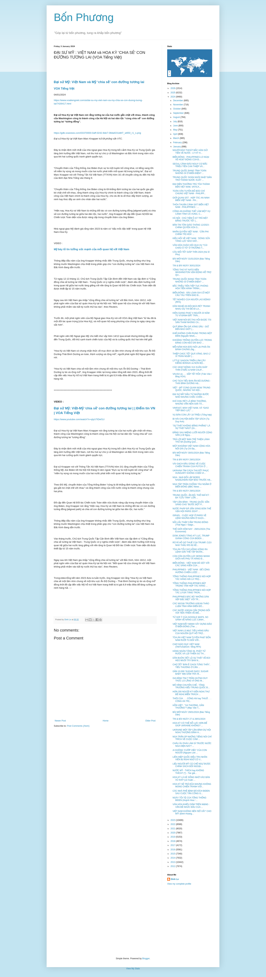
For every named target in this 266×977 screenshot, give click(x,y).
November (178, 104)
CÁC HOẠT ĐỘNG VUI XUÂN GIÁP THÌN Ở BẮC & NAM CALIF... (190, 368)
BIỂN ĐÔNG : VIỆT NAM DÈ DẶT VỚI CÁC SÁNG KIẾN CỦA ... (191, 564)
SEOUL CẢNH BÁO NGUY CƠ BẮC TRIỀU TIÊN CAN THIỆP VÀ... (190, 165)
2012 (173, 866)
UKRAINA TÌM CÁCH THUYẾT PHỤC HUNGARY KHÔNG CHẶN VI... (191, 471)
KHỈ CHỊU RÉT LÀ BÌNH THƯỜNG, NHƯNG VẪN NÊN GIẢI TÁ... (190, 402)
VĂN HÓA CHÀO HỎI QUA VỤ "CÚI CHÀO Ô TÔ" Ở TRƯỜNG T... (190, 246)
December (178, 100)
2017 (173, 845)
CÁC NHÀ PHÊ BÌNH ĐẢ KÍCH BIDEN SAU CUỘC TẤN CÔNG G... (191, 792)
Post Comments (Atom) (78, 726)
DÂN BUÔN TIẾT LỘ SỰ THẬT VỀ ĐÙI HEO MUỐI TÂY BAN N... (191, 659)
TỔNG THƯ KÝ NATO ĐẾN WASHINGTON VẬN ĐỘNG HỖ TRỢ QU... (192, 272)
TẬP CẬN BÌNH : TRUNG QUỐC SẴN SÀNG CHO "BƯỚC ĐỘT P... (191, 503)
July (175, 121)
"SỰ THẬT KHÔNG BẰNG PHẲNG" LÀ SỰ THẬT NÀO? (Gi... (191, 426)
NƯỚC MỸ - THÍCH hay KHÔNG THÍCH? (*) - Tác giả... (188, 771)
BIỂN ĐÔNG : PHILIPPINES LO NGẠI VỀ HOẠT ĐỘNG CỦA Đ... (191, 158)
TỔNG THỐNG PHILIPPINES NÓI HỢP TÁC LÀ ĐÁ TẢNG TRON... (192, 591)
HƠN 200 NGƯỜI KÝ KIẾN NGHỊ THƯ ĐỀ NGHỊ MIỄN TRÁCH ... (191, 692)
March (176, 138)
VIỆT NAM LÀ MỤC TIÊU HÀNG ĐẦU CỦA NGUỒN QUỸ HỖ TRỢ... (191, 631)
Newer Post (60, 720)
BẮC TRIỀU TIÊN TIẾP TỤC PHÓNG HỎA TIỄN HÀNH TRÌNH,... (190, 287)
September (178, 113)
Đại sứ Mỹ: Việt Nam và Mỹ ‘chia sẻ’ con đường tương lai (99, 82)
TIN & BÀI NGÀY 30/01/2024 (186, 265)
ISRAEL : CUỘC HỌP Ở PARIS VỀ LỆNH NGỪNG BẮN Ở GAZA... (189, 516)
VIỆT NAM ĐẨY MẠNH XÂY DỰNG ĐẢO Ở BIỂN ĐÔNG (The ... (192, 625)
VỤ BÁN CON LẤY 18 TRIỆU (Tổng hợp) (192, 414)
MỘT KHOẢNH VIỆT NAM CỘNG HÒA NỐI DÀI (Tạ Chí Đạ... (191, 447)
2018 (173, 841)
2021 (173, 828)
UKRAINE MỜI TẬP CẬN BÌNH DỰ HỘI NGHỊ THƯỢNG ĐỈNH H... (192, 731)
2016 (173, 849)
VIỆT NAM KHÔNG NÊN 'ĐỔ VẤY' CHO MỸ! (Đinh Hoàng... (192, 812)
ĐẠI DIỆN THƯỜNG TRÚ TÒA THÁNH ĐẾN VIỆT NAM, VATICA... (191, 185)
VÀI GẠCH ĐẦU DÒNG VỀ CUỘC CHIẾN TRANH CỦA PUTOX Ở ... (190, 465)
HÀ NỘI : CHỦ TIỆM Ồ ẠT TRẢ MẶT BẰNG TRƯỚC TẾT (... (190, 219)
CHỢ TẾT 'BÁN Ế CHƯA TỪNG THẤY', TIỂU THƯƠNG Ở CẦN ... (191, 665)
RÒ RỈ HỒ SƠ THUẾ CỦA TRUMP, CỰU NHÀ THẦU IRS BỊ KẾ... (192, 543)
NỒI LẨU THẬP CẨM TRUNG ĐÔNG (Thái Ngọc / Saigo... (190, 523)
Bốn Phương (84, 17)
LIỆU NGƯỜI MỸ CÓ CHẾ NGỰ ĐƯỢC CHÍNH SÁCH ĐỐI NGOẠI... (192, 765)
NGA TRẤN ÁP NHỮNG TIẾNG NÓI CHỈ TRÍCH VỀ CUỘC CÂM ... (192, 737)
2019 (173, 837)
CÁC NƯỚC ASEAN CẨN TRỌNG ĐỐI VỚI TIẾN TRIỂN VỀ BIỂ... (191, 611)
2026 (173, 88)
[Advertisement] (133, 921)
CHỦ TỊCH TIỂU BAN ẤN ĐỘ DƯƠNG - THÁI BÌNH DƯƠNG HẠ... (192, 382)
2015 (173, 853)
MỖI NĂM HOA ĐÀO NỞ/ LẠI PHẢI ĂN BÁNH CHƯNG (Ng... (191, 348)
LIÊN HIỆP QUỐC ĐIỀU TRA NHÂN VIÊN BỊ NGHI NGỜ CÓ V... (190, 758)
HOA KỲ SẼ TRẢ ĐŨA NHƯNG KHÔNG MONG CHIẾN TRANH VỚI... (192, 785)
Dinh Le (68, 619)
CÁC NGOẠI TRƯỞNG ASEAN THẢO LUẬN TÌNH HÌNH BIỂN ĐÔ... (191, 604)
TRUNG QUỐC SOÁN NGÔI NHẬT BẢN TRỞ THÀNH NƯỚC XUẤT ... (192, 178)
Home (106, 720)
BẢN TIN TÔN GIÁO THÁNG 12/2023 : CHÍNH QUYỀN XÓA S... (191, 226)
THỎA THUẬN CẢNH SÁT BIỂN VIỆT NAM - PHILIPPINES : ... (191, 205)
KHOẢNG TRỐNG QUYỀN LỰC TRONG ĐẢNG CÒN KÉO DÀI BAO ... (192, 341)
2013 (173, 862)
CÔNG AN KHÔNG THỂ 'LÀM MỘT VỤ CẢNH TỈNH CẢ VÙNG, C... (191, 212)
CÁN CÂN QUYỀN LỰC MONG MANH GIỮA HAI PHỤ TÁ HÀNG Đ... (191, 557)
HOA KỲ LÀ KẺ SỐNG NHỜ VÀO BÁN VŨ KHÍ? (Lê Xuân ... (191, 778)
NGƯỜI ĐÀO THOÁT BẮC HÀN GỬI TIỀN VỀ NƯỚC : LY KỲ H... (190, 151)
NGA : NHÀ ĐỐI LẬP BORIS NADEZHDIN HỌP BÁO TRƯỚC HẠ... (192, 478)
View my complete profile (179, 884)
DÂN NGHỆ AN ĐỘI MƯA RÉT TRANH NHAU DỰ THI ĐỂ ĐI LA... (191, 307)
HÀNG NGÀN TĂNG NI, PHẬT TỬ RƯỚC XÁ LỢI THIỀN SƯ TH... (189, 652)
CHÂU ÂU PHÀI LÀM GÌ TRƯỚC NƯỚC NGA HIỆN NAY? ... (192, 744)
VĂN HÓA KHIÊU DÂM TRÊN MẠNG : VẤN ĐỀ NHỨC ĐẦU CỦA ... (191, 805)
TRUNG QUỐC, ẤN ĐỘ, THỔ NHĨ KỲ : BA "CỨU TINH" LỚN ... (191, 496)
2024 (173, 96)
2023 (173, 820)
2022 (173, 824)
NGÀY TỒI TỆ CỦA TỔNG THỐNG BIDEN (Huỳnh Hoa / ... (189, 798)
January (177, 146)
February (177, 142)
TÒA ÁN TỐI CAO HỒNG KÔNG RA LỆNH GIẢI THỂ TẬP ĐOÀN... (190, 550)
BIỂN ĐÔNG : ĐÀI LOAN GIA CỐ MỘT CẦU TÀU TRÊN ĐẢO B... (191, 293)
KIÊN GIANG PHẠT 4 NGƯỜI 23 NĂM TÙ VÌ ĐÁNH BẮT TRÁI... (191, 314)
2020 (173, 832)
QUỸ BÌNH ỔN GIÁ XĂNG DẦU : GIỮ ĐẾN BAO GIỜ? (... (191, 327)
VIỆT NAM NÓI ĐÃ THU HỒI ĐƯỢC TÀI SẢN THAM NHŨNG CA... (192, 321)
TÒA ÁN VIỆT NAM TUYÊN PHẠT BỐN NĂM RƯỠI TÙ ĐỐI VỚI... (192, 638)
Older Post (150, 720)
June (175, 125)
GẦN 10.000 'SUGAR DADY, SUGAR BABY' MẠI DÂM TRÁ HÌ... (190, 672)
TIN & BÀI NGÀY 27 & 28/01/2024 (189, 719)
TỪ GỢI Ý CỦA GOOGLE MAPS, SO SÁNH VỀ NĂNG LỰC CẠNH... (190, 618)
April (175, 134)
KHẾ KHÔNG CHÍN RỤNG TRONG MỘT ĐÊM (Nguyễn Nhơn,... (192, 334)
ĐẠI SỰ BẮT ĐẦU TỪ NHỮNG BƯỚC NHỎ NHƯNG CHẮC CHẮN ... (191, 395)
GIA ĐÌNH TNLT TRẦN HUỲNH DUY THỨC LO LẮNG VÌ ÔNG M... (190, 679)
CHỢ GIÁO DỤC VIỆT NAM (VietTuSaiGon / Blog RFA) (187, 645)
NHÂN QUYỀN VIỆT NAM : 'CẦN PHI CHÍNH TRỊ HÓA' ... (191, 232)
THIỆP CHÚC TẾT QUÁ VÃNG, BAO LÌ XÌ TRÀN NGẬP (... (191, 354)
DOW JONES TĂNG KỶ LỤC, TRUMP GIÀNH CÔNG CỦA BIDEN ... (191, 536)
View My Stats (133, 968)
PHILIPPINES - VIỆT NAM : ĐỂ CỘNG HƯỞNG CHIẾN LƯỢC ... (191, 570)
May (175, 129)
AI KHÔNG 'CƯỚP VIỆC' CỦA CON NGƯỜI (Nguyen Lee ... (190, 751)
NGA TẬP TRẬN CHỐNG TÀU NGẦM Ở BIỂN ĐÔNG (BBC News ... (192, 485)
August (177, 117)
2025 (173, 92)
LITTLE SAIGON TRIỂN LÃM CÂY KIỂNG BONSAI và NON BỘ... (189, 361)
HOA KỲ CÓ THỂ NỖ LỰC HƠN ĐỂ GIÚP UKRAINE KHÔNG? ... (190, 724)
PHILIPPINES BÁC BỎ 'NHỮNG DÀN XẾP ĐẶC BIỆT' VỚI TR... (191, 597)
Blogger (146, 958)
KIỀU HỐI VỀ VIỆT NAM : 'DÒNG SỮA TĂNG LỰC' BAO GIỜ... (191, 239)
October (177, 108)
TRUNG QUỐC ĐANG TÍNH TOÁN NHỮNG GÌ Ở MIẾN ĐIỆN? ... (189, 171)
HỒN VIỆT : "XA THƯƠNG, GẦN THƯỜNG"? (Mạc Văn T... (188, 706)
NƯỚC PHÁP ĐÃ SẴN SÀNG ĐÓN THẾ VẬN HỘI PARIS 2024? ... (192, 509)
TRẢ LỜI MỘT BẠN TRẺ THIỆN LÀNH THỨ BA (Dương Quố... (191, 440)
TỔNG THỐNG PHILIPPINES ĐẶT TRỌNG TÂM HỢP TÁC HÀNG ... (190, 584)
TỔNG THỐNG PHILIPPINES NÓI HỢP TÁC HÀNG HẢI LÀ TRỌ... (192, 577)
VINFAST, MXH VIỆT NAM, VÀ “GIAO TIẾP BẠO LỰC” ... (191, 409)
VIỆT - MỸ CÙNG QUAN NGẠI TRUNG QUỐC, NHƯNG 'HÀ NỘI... (191, 388)
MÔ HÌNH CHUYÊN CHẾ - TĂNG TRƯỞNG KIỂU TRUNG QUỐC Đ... (191, 686)
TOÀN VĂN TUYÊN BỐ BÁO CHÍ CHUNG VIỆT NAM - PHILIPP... (189, 192)
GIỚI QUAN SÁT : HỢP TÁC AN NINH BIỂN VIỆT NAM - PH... (191, 199)
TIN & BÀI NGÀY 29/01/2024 (186, 459)
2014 (173, 858)
